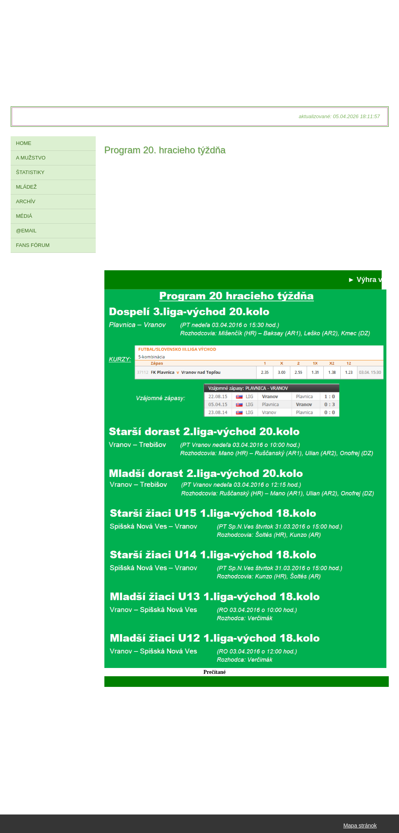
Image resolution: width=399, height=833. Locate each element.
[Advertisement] (243, 215)
